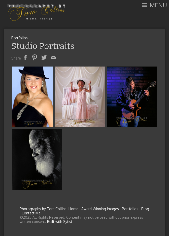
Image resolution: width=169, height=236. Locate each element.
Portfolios (19, 38)
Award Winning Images (100, 209)
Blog (145, 209)
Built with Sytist (59, 221)
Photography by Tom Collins (43, 209)
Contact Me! (32, 213)
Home (73, 209)
